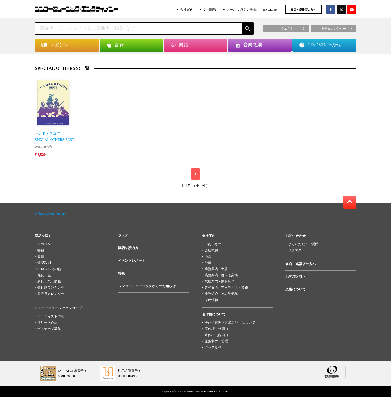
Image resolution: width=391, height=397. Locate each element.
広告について (295, 289)
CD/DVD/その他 (49, 269)
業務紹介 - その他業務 (221, 294)
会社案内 (186, 9)
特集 (121, 273)
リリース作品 (47, 322)
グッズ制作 (213, 347)
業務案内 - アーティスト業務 (226, 287)
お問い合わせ (295, 236)
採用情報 (210, 9)
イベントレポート (131, 261)
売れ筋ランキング (50, 287)
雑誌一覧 (44, 275)
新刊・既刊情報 (49, 281)
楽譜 (40, 256)
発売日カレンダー (50, 294)
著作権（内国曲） (218, 335)
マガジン (44, 244)
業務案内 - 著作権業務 (221, 275)
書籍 (40, 250)
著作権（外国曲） (218, 329)
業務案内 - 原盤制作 (219, 281)
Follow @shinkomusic (50, 214)
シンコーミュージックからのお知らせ (147, 286)
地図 (208, 256)
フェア (123, 235)
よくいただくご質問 (303, 244)
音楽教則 (44, 263)
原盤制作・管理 (216, 341)
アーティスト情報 (50, 316)
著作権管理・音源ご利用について (230, 322)
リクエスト (296, 250)
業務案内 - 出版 (216, 269)
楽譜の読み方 (128, 248)
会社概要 (211, 250)
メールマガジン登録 (241, 9)
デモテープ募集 (49, 329)
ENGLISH (270, 9)
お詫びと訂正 (295, 277)
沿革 (208, 263)
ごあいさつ (213, 244)
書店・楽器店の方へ (303, 9)
